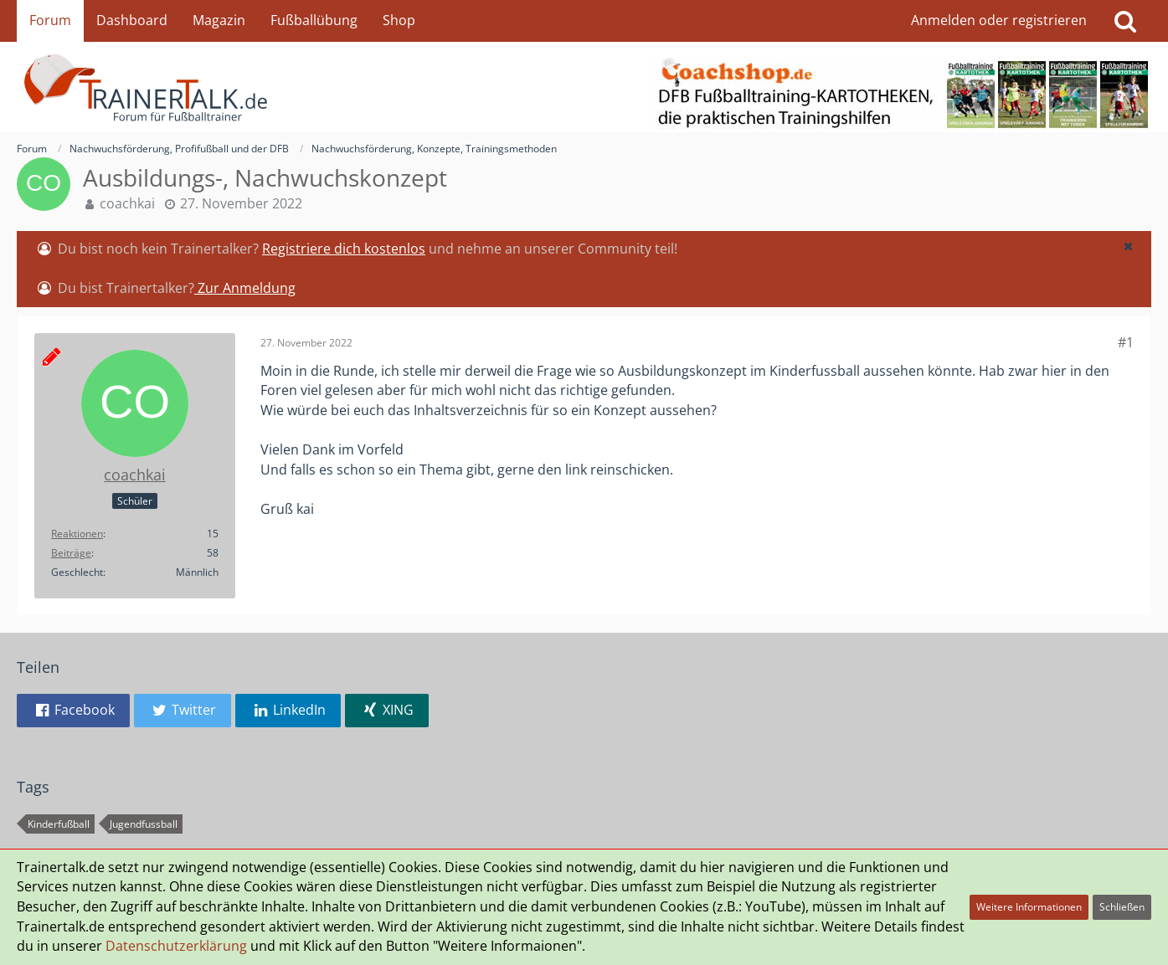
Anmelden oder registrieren (999, 20)
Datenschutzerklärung (176, 946)
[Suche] (1125, 21)
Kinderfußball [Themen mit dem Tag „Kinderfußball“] (59, 824)
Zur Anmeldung (245, 288)
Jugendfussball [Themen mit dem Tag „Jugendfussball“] (144, 824)
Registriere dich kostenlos (343, 248)
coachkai (127, 203)
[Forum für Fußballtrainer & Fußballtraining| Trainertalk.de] (584, 87)
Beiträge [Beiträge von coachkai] (71, 553)
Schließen (1122, 907)
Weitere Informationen (1029, 907)
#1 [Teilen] (1126, 342)
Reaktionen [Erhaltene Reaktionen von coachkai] (77, 533)
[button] (1128, 246)
